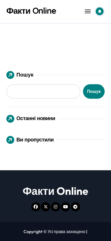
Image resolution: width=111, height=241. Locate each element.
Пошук (19, 75)
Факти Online (31, 10)
